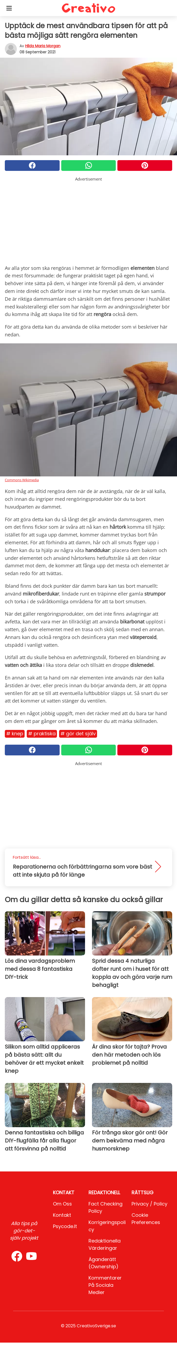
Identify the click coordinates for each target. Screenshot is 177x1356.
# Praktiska (42, 733)
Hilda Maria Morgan (42, 46)
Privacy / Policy (149, 1203)
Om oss (62, 1203)
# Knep (14, 733)
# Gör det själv (78, 733)
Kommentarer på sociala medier (105, 1285)
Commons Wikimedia (22, 479)
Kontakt (62, 1215)
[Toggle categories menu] (9, 8)
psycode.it (65, 1226)
